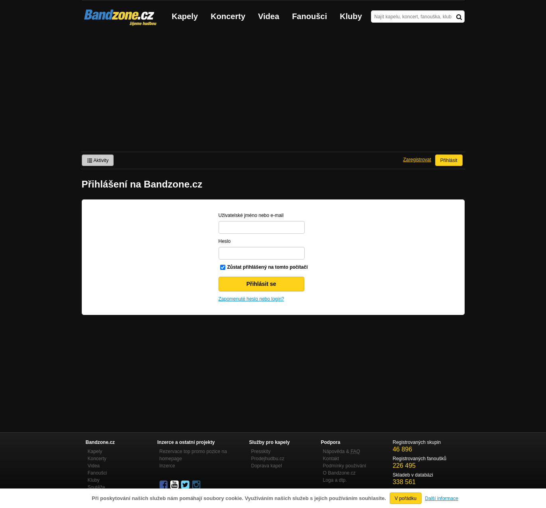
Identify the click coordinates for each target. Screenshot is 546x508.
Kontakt (331, 458)
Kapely (185, 16)
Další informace (441, 498)
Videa (268, 16)
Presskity (261, 451)
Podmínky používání (345, 466)
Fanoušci (309, 16)
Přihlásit (448, 160)
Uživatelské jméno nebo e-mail (251, 215)
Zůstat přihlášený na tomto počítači (267, 267)
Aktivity (98, 160)
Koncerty (228, 16)
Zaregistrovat (417, 159)
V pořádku (406, 498)
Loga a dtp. (335, 480)
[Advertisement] (273, 92)
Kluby (351, 16)
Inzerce (167, 466)
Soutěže (96, 487)
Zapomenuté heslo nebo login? (251, 299)
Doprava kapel (266, 466)
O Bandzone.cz (339, 473)
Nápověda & (341, 451)
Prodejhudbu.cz (267, 458)
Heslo (225, 241)
